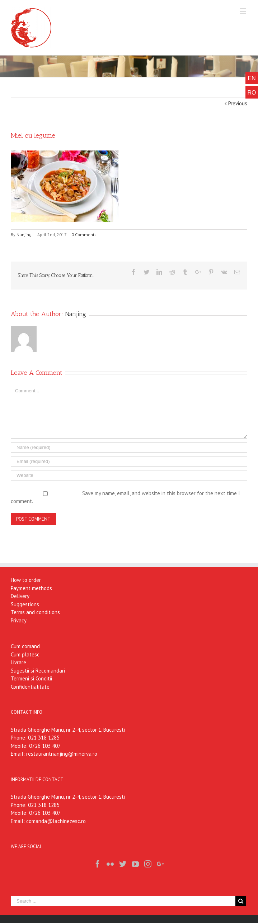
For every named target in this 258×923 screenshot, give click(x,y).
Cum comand (25, 646)
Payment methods (31, 588)
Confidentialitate (30, 686)
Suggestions (25, 604)
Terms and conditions (35, 612)
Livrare (18, 662)
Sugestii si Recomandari (38, 670)
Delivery (20, 596)
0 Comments (84, 234)
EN (251, 78)
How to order (26, 580)
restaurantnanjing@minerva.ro (61, 753)
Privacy (19, 620)
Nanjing (24, 234)
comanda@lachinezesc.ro (56, 821)
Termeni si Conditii (31, 678)
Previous (237, 103)
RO (252, 93)
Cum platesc (25, 654)
